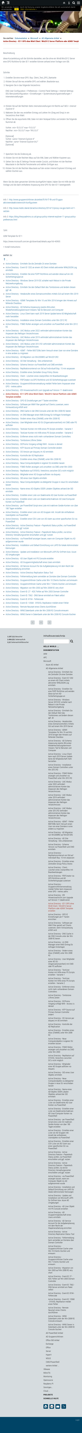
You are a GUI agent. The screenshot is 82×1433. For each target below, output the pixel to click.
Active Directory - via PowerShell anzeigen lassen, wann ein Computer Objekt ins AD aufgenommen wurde (61, 1180)
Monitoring (47, 1376)
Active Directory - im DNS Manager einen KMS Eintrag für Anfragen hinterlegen (38, 415)
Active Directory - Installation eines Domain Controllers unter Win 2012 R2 (36, 320)
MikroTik (46, 1373)
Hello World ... (51, 646)
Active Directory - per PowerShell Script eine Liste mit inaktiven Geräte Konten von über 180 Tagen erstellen (61, 1123)
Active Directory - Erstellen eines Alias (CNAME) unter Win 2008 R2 (33, 459)
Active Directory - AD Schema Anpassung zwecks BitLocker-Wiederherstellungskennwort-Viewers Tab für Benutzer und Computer (60, 745)
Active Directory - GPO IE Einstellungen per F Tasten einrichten (32, 400)
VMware (46, 1369)
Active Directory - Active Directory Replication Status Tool (29, 572)
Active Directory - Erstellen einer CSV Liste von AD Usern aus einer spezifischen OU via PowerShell (61, 1145)
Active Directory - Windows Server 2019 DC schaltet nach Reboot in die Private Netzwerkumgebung (60, 703)
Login (78, 1420)
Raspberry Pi (48, 1383)
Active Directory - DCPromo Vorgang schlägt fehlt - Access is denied (34, 444)
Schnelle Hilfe (51, 1398)
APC (45, 657)
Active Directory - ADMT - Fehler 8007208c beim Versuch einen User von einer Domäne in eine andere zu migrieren (61, 825)
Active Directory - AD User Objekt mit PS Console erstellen (30, 558)
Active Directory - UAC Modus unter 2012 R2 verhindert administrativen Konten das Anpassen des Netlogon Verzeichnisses (60, 813)
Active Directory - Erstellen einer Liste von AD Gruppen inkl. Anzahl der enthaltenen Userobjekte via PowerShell (61, 1134)
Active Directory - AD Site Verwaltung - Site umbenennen (29, 361)
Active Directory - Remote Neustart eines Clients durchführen (31, 606)
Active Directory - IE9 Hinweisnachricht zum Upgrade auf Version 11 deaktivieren (39, 390)
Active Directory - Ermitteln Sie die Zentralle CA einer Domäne (31, 263)
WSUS (48, 1358)
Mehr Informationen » (29, 9)
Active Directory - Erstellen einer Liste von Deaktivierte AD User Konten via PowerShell (41, 495)
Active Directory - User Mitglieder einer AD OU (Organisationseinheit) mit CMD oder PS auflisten (61, 962)
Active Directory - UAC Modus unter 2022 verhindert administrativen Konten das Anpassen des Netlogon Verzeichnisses (60, 786)
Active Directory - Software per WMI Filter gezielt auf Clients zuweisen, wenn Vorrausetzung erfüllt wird (60, 926)
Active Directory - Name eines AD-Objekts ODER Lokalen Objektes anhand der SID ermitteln (60, 1093)
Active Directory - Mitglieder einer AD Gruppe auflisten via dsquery (33, 474)
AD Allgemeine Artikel (50, 38)
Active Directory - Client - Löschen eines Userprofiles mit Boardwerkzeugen (37, 376)
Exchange (49, 1344)
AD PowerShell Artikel (54, 1333)
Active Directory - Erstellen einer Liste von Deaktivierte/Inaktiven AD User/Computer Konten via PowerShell (61, 1112)
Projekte (48, 1395)
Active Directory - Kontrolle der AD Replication (25, 455)
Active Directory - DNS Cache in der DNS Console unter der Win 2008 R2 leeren (38, 411)
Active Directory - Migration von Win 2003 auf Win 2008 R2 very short (35, 588)
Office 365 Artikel (52, 1340)
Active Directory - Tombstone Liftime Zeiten (24, 440)
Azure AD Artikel (52, 664)
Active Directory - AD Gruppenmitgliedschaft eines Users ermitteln (33, 562)
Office (48, 1347)
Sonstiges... (48, 1387)
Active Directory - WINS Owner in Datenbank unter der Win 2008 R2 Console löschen (41, 614)
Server (48, 1351)
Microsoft (34, 38)
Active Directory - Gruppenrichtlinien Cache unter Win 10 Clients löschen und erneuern (41, 580)
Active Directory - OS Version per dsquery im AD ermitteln (29, 451)
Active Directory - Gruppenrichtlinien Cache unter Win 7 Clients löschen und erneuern (41, 584)
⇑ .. (5, 259)
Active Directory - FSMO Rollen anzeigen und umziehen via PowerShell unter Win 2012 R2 (60, 775)
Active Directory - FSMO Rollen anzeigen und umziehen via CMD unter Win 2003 (39, 467)
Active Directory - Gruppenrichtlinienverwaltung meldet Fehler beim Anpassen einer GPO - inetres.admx (60, 888)
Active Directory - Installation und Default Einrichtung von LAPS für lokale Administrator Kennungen (61, 1189)
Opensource (48, 1380)
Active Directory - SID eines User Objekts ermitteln (26, 478)
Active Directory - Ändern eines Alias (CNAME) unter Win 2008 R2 (33, 418)
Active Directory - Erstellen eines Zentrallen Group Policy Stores (32, 372)
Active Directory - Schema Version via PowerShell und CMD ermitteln (34, 364)
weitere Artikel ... (52, 1365)
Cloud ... (46, 1391)
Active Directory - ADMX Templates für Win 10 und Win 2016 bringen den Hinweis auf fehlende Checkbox (60, 733)
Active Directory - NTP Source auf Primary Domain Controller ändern (34, 448)
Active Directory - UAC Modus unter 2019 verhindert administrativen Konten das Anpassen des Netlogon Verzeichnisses (60, 800)
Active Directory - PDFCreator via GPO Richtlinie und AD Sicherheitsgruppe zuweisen (41, 380)
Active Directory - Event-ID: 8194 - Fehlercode (24, 599)
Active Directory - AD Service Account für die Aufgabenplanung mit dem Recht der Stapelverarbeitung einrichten (61, 1224)
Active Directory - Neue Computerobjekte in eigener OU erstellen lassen (35, 463)
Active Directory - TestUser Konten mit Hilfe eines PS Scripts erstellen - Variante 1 (39, 429)
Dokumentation (21, 38)
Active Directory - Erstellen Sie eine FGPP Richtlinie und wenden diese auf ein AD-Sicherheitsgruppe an (61, 692)
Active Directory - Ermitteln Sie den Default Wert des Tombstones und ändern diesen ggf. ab (60, 714)
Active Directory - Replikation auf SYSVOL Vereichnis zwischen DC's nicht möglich (40, 470)
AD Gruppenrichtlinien (54, 1336)
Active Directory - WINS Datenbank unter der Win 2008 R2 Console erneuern (37, 610)
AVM (45, 654)
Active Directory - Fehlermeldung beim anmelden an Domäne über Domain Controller (41, 576)
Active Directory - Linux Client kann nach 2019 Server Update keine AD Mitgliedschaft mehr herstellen (60, 757)
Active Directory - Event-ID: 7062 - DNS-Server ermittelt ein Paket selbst (35, 595)
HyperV (49, 1355)
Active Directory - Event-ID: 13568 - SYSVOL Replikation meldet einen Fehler (37, 603)
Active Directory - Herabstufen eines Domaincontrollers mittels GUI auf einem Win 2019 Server (61, 723)
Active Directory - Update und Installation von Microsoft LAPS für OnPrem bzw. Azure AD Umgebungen (60, 1199)
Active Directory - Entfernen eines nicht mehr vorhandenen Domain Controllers (38, 436)
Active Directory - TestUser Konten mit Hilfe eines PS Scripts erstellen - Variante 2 (39, 433)
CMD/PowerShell (52, 1362)
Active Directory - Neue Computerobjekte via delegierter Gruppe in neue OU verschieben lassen (61, 1082)
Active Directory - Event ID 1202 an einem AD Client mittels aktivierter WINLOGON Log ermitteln (60, 681)
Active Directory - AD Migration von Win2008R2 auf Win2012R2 (32, 357)
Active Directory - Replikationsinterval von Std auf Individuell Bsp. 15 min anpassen (40, 368)
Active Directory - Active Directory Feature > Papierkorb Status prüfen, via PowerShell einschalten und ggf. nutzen (60, 1155)
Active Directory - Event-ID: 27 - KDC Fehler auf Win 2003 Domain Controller (37, 591)
